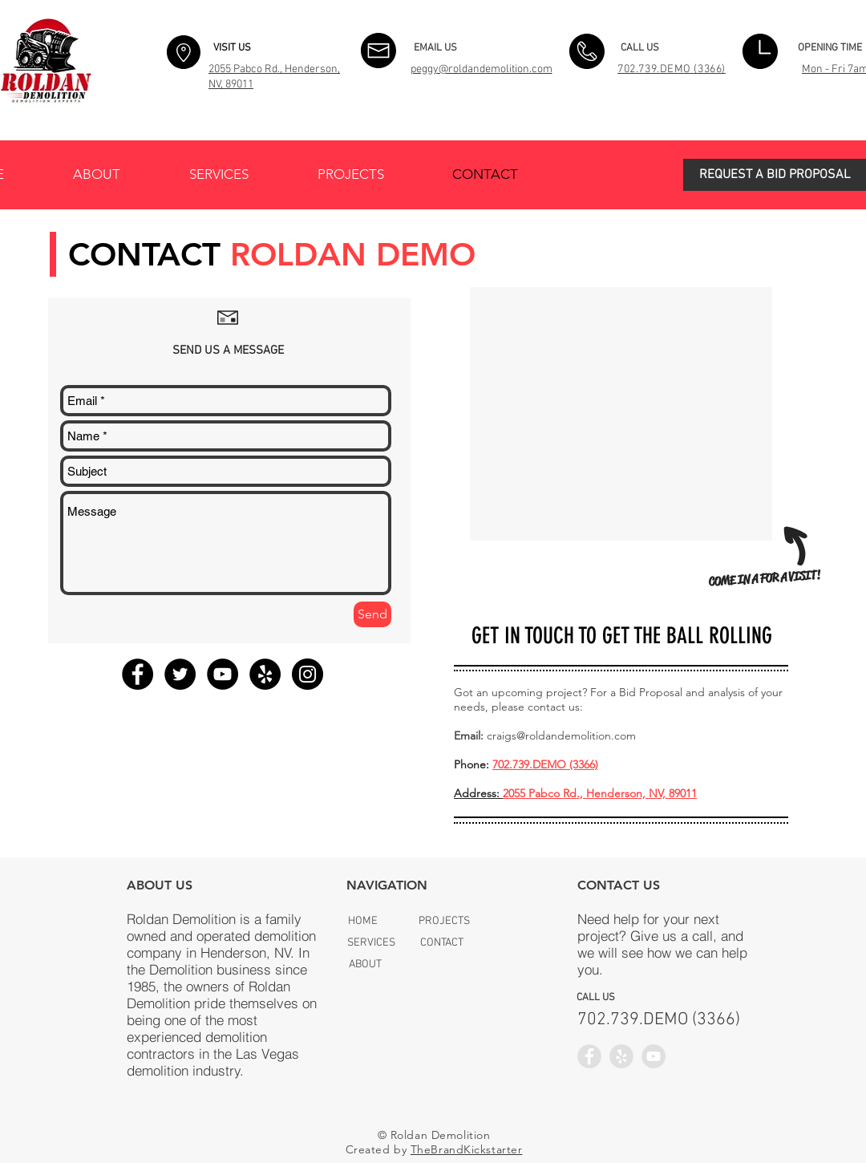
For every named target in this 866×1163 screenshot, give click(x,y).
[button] (774, 175)
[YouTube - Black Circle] (222, 674)
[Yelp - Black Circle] (265, 674)
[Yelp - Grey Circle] (621, 1056)
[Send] (372, 614)
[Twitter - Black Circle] (180, 674)
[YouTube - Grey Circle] (653, 1056)
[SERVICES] (371, 943)
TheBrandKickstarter (467, 1149)
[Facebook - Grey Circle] (589, 1056)
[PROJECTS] (444, 921)
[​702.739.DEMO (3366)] (658, 1020)
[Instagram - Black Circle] (307, 674)
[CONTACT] (441, 943)
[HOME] (362, 921)
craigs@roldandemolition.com (561, 735)
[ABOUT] (365, 964)
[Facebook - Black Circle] (137, 674)
